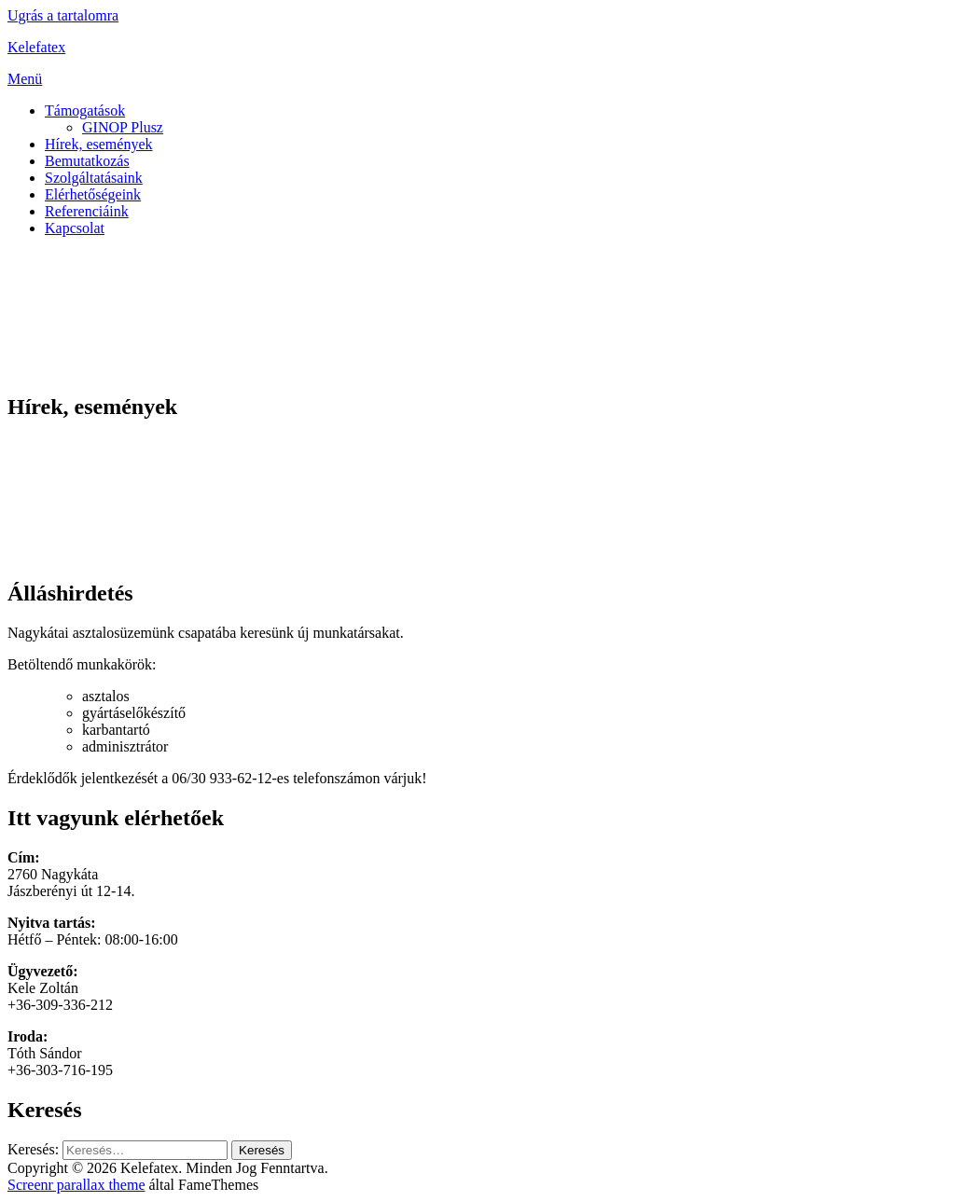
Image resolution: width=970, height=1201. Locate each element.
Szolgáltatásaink (94, 178)
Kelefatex (36, 47)
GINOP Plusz (122, 127)
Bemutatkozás (87, 161)
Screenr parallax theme (76, 1185)
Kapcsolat (74, 228)
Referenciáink (87, 211)
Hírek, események (99, 144)
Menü (24, 79)
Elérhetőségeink (93, 194)
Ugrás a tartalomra (62, 15)
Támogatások (85, 110)
